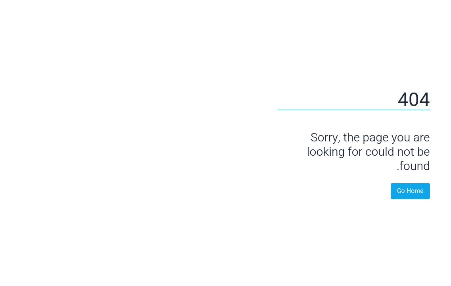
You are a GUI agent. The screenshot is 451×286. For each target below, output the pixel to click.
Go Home (395, 191)
